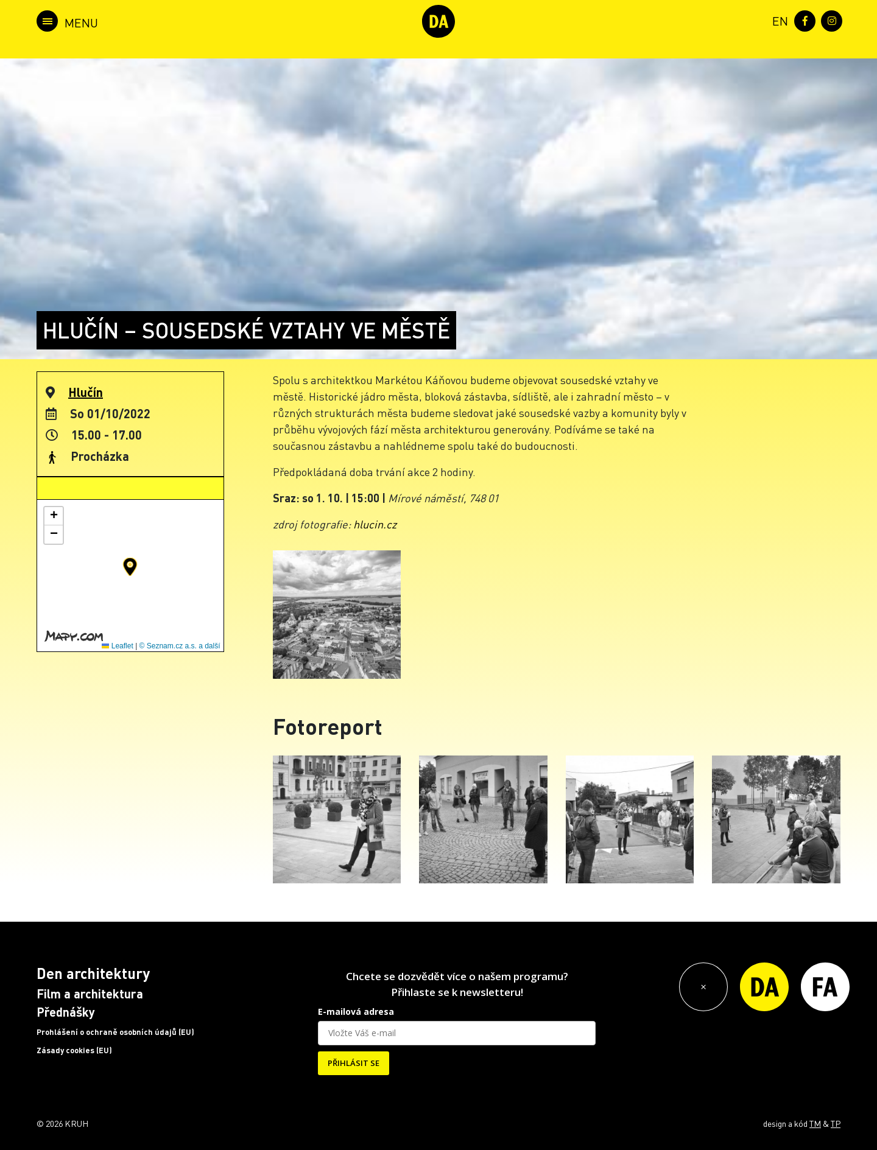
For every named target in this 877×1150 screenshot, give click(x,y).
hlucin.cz (374, 524)
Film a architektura (90, 993)
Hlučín (85, 392)
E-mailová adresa (356, 1011)
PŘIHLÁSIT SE (353, 1062)
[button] (130, 567)
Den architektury (93, 973)
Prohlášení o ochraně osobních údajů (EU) (115, 1032)
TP (835, 1123)
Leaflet (117, 646)
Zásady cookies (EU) (74, 1050)
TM (815, 1123)
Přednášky (66, 1012)
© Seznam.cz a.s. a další (179, 646)
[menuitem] (777, 20)
